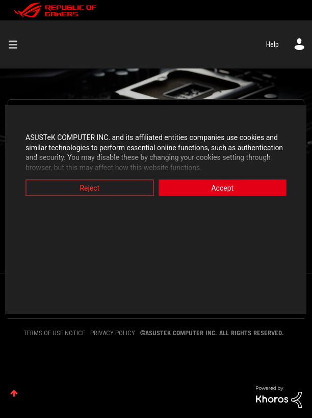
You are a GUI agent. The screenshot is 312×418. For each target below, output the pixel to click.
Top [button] (14, 393)
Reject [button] (87, 188)
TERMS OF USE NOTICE (54, 333)
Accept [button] (225, 188)
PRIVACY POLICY (112, 333)
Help (272, 44)
